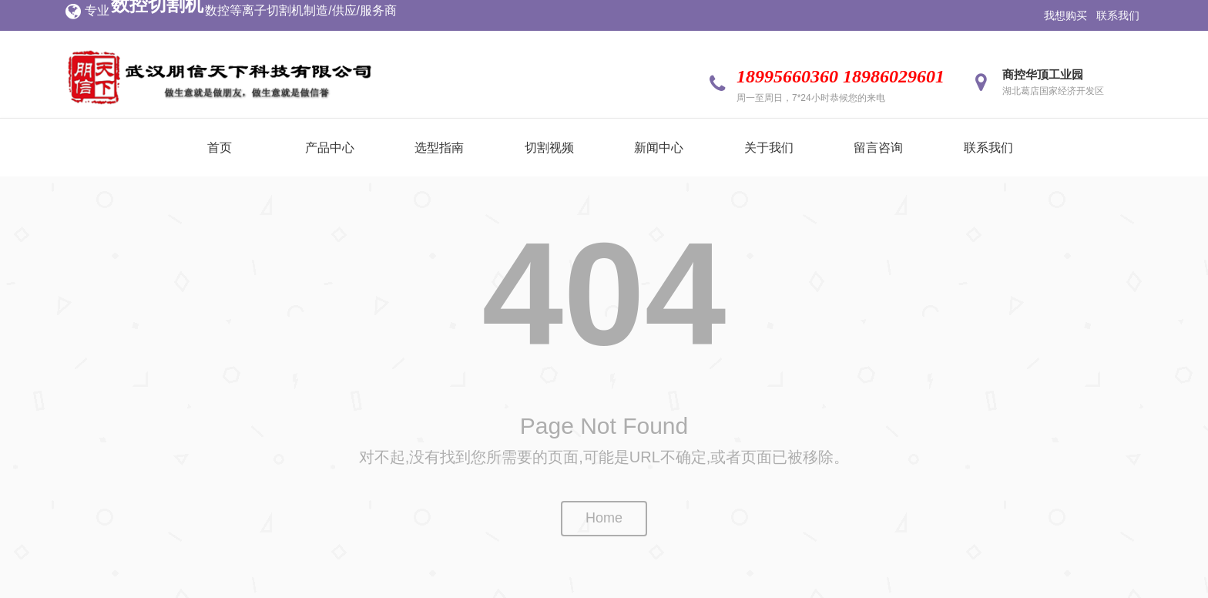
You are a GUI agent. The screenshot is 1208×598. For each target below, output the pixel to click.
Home (604, 518)
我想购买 (1065, 15)
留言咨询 (878, 147)
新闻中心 (658, 147)
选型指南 (439, 147)
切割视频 (549, 147)
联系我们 (1117, 15)
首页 (219, 147)
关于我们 (769, 147)
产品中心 (329, 147)
